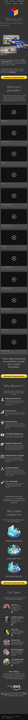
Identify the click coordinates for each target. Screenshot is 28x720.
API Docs (12, 1)
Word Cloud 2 (5, 351)
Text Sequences (6, 288)
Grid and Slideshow (7, 204)
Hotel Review (5, 142)
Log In (21, 3)
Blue (2, 183)
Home (6, 1)
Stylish (3, 162)
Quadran (3, 246)
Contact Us (8, 3)
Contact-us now (9, 403)
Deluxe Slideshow (6, 267)
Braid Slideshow (6, 309)
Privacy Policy (9, 717)
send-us (13, 677)
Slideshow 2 (5, 121)
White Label (20, 1)
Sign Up (15, 3)
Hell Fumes (4, 330)
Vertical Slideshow (6, 225)
